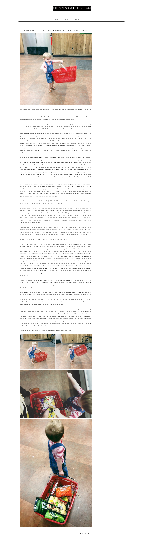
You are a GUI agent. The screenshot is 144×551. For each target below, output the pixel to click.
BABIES (57, 19)
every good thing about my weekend (74, 263)
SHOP (86, 19)
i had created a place (57, 273)
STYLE (77, 19)
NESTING (68, 19)
